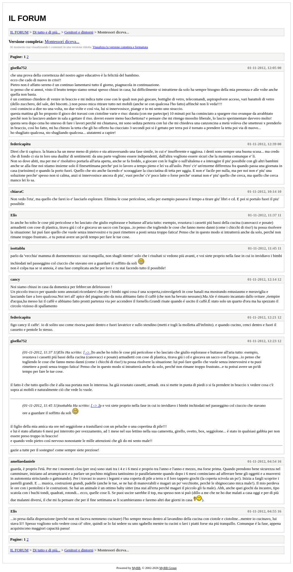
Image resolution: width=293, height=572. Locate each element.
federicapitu (20, 144)
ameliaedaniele (22, 461)
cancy (15, 279)
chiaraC (17, 191)
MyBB (136, 568)
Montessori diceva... (62, 41)
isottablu (17, 248)
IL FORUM (27, 18)
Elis (13, 215)
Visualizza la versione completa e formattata (120, 47)
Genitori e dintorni (78, 32)
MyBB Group (168, 568)
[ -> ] (87, 352)
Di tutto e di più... (46, 32)
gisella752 (18, 67)
